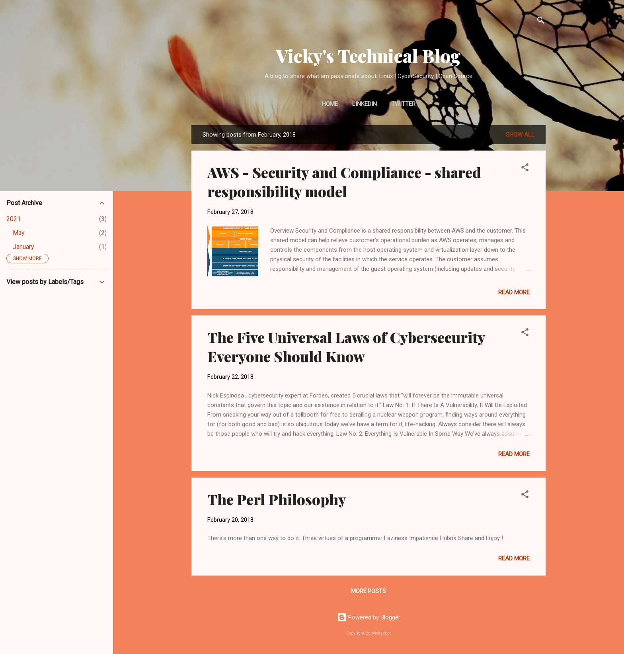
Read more (514, 292)
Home (330, 104)
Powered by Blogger (368, 617)
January (23, 247)
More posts (368, 591)
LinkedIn (364, 104)
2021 (13, 219)
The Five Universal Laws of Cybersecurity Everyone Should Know (346, 346)
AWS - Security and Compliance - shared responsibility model (344, 182)
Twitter (403, 104)
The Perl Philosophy (276, 499)
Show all (520, 134)
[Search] (541, 22)
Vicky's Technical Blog (368, 55)
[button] (525, 169)
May (19, 233)
